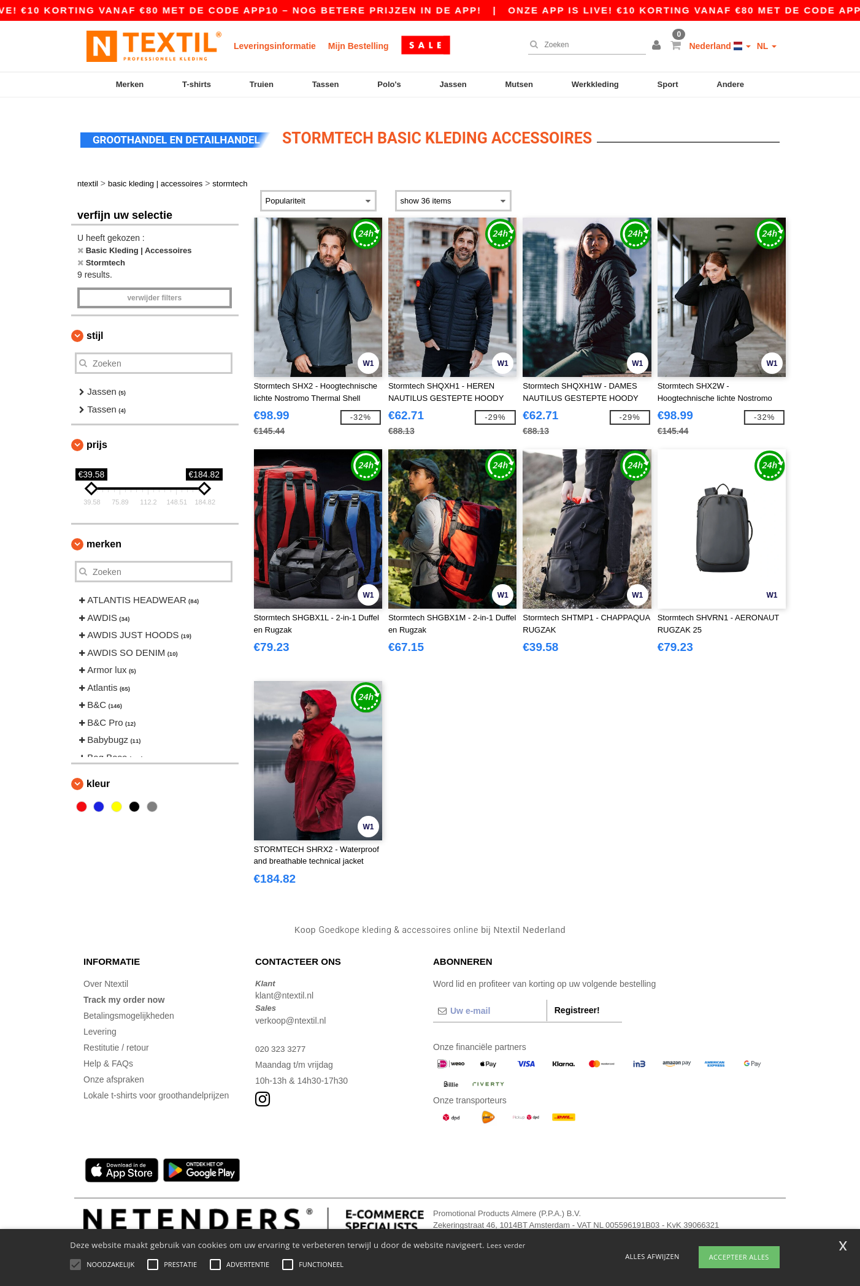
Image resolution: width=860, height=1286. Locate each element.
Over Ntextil (105, 976)
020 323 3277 (281, 1041)
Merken (130, 84)
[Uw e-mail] (490, 1003)
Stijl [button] (95, 328)
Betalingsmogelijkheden (128, 1008)
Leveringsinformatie (275, 46)
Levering (100, 1024)
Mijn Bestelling (358, 46)
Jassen (453, 84)
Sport (668, 84)
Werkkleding (595, 84)
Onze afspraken (113, 1071)
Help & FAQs (108, 1055)
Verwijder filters (154, 290)
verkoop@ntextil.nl (290, 1013)
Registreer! (577, 1002)
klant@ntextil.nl (284, 988)
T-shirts (196, 84)
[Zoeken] (584, 45)
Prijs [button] (96, 437)
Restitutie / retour (116, 1039)
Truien (262, 84)
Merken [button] (103, 536)
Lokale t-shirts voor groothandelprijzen (156, 1087)
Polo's (389, 84)
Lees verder (506, 1245)
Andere (730, 84)
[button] (658, 46)
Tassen (325, 84)
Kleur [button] (98, 776)
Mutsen (519, 84)
